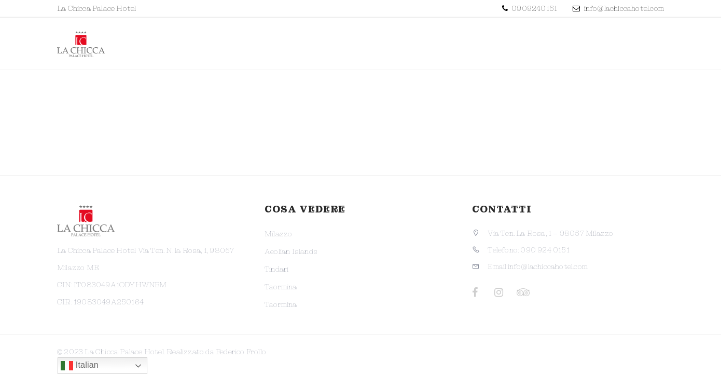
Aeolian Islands (291, 251)
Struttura (375, 41)
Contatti (630, 41)
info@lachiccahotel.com (624, 8)
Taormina (281, 286)
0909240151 (533, 8)
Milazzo (278, 233)
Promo (308, 41)
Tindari (276, 269)
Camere (443, 41)
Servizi (501, 41)
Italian (80, 365)
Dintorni (562, 41)
